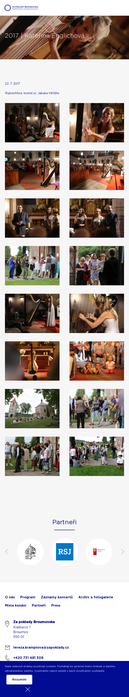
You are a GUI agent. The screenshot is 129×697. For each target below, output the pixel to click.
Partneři (39, 605)
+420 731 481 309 (28, 658)
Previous (6, 552)
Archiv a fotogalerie (95, 597)
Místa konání (15, 605)
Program (27, 597)
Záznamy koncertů (57, 597)
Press (55, 605)
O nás (10, 597)
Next (122, 552)
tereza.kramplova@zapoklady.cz (41, 647)
